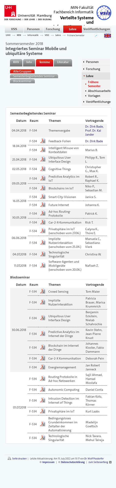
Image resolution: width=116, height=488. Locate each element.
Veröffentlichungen (96, 29)
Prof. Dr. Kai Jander (93, 132)
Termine (44, 62)
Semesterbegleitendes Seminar (34, 76)
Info (29, 62)
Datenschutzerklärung (73, 462)
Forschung (53, 29)
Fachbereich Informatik (74, 12)
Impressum (48, 462)
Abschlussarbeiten (100, 91)
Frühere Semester (76, 35)
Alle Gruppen (22, 71)
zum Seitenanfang (98, 462)
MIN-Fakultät (82, 7)
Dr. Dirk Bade (94, 126)
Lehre (72, 29)
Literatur (63, 62)
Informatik (33, 35)
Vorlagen (94, 96)
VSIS (14, 29)
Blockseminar (22, 81)
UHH (8, 35)
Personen (33, 29)
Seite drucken (19, 458)
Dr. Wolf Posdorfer (94, 458)
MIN (19, 35)
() (73, 24)
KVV (16, 62)
